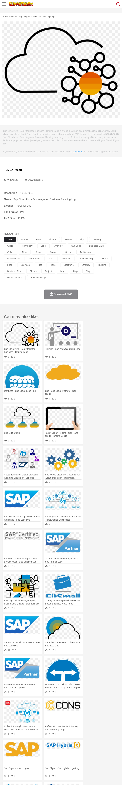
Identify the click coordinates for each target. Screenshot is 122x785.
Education (70, 760)
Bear (21, 750)
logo (62, 271)
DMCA (47, 778)
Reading (52, 760)
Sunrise (110, 745)
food (9, 265)
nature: (7, 745)
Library (109, 760)
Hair (100, 755)
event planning (14, 277)
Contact (37, 778)
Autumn (23, 745)
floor (24, 252)
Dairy (24, 765)
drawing (97, 239)
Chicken (48, 750)
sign (82, 239)
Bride (29, 755)
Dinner (109, 765)
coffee (10, 252)
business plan (14, 271)
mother (44, 755)
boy (111, 755)
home (105, 258)
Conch (48, 745)
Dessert (31, 765)
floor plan (34, 258)
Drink (39, 765)
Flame (68, 745)
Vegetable (91, 765)
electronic (69, 265)
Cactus (40, 745)
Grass (84, 745)
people (68, 239)
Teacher (25, 760)
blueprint (66, 258)
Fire (61, 745)
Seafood (81, 765)
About (6, 778)
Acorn (15, 745)
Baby (22, 755)
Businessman (55, 755)
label (43, 246)
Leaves (32, 745)
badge (38, 252)
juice (10, 239)
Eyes (78, 755)
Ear (72, 755)
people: (7, 755)
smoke (53, 252)
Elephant (83, 750)
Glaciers (76, 745)
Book (33, 760)
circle (10, 246)
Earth (55, 745)
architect (58, 246)
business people (38, 277)
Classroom (42, 760)
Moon (102, 745)
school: (7, 759)
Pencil (61, 760)
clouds (33, 271)
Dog (61, 750)
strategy (86, 265)
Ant (15, 750)
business (25, 265)
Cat (41, 750)
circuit (51, 258)
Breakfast (16, 765)
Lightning (93, 745)
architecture (86, 252)
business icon (14, 258)
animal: (7, 750)
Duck (68, 750)
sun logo (76, 246)
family (36, 755)
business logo (86, 258)
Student (17, 760)
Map (90, 760)
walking (85, 755)
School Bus (81, 760)
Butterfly (33, 750)
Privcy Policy (25, 778)
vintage (52, 239)
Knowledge (99, 760)
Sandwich (71, 765)
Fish (91, 750)
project (48, 271)
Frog (97, 750)
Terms (14, 778)
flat (40, 265)
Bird (26, 750)
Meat (63, 765)
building (102, 265)
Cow (56, 750)
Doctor (66, 755)
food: (6, 764)
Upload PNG (59, 778)
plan (38, 239)
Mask (15, 755)
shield (68, 252)
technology (27, 246)
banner (24, 239)
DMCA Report (14, 170)
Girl (105, 755)
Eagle (74, 750)
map (75, 271)
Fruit (56, 765)
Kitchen (101, 765)
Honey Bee (105, 750)
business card (96, 246)
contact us (78, 151)
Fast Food (48, 765)
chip (88, 271)
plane (53, 265)
